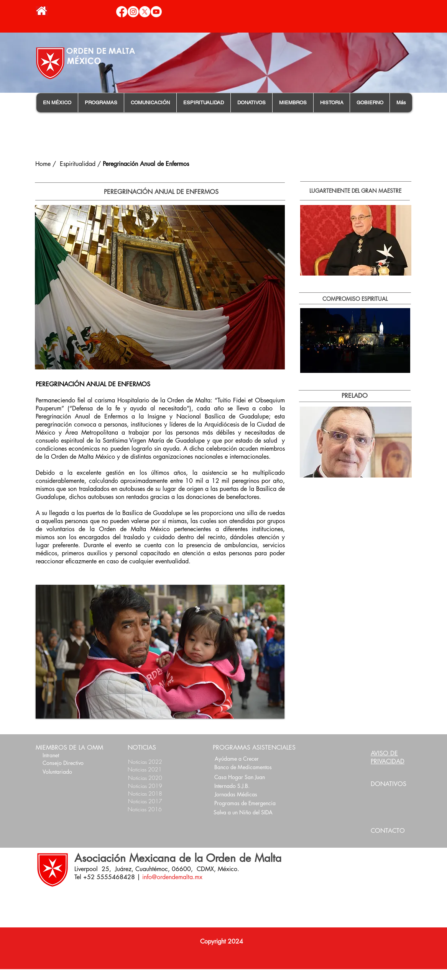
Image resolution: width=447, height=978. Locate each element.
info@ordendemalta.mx (172, 877)
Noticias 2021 (145, 769)
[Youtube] (156, 11)
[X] (144, 11)
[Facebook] (121, 11)
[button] (57, 102)
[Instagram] (133, 11)
